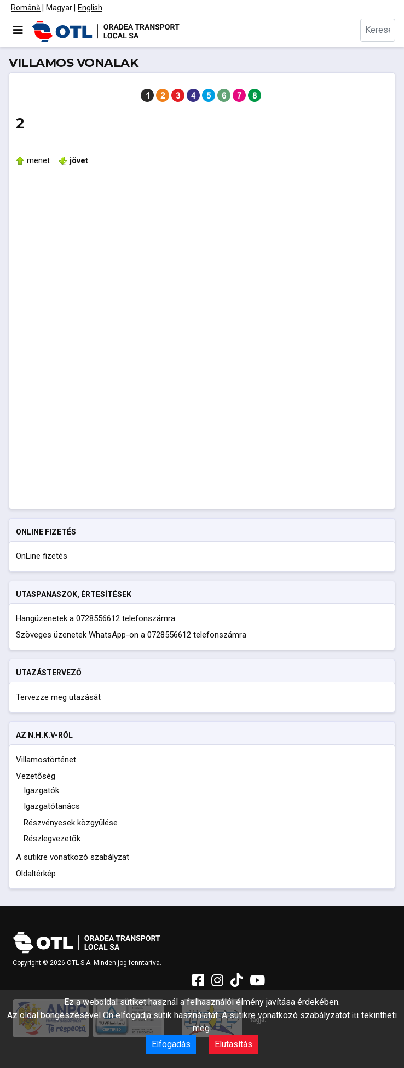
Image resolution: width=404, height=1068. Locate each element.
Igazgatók (41, 790)
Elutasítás (233, 1044)
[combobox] (377, 30)
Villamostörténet (46, 760)
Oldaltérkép (36, 873)
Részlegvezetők (52, 838)
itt (355, 1015)
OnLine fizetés (41, 556)
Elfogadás (171, 1044)
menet (33, 160)
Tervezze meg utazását (58, 697)
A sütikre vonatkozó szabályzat (72, 857)
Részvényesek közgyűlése (71, 823)
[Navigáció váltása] (18, 30)
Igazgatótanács (52, 806)
